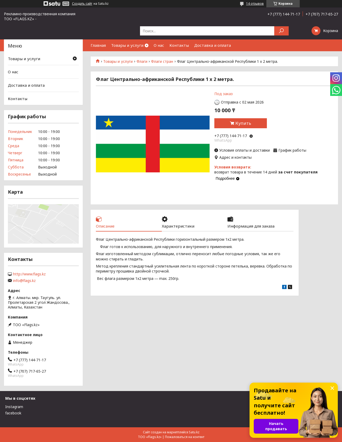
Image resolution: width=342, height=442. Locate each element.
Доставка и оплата (212, 45)
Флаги (142, 61)
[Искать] (281, 30)
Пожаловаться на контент (184, 437)
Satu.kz (194, 432)
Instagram (14, 406)
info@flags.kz (24, 280)
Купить (243, 123)
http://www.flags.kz (29, 274)
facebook (13, 412)
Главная (98, 45)
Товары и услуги (127, 45)
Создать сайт (82, 4)
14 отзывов (255, 3)
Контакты (179, 45)
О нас (159, 45)
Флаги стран (162, 61)
